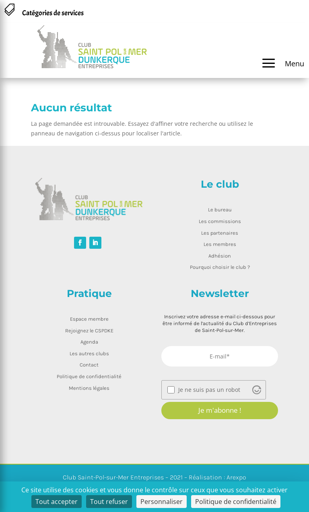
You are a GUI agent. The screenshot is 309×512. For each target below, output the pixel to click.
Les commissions (220, 221)
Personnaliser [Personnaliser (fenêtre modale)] (161, 501)
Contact (89, 365)
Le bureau (220, 210)
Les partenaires (219, 233)
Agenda (89, 342)
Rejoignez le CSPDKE (89, 331)
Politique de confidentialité (89, 376)
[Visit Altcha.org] (256, 389)
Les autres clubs (89, 353)
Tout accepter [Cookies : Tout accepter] (56, 501)
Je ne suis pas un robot (209, 390)
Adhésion (219, 256)
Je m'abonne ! (219, 410)
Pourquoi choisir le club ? (220, 267)
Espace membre (89, 319)
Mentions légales (89, 388)
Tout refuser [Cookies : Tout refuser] (109, 501)
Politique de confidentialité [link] (235, 501)
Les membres (220, 244)
